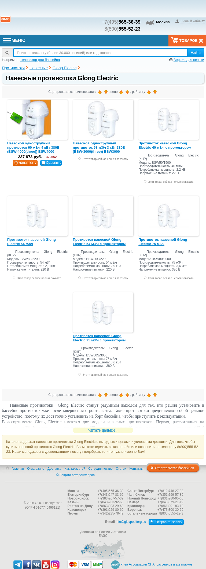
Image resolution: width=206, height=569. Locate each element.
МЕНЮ (14, 40)
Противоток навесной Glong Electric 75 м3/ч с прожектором (99, 338)
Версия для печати (189, 60)
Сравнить (51, 163)
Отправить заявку (166, 522)
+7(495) (121, 22)
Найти (196, 52)
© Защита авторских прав (75, 475)
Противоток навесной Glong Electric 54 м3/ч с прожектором (99, 242)
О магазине (35, 468)
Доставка (54, 468)
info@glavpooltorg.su (131, 522)
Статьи (121, 468)
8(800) (123, 29)
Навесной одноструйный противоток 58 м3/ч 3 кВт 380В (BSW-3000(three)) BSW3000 (99, 147)
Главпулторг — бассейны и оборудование (42, 492)
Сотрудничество (100, 468)
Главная (18, 468)
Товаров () (187, 40)
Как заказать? (74, 468)
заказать (25, 163)
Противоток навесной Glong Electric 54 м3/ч (31, 242)
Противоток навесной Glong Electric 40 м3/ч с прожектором (164, 145)
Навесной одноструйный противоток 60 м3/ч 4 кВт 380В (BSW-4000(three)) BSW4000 (33, 147)
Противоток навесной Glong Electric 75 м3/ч (162, 242)
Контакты (137, 468)
